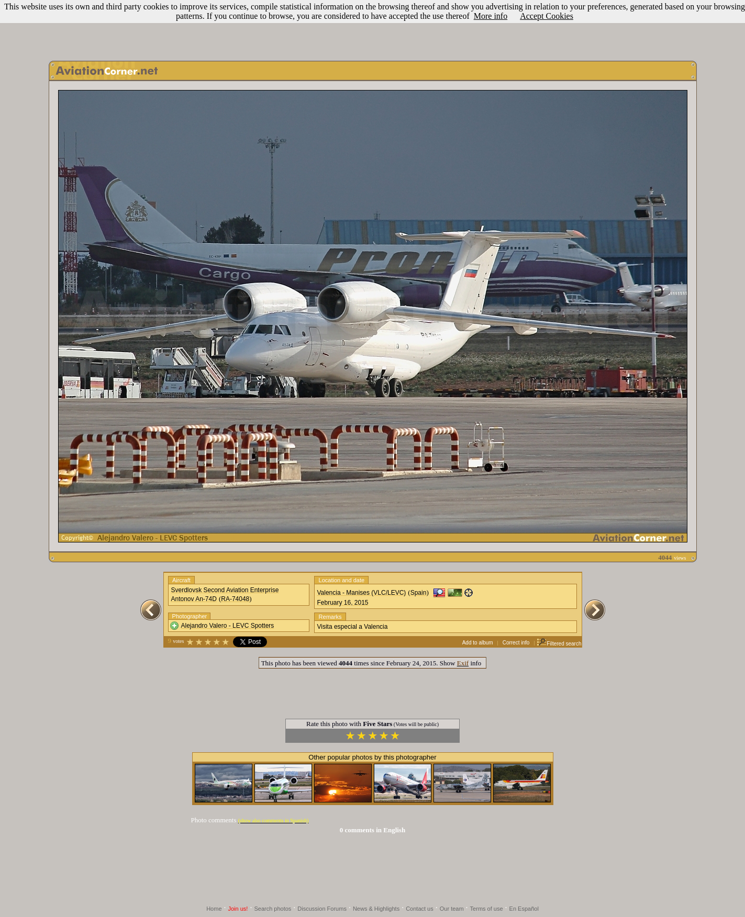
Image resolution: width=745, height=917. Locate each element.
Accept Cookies (546, 16)
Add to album (477, 643)
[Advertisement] (373, 27)
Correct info (516, 643)
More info (490, 16)
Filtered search (559, 644)
